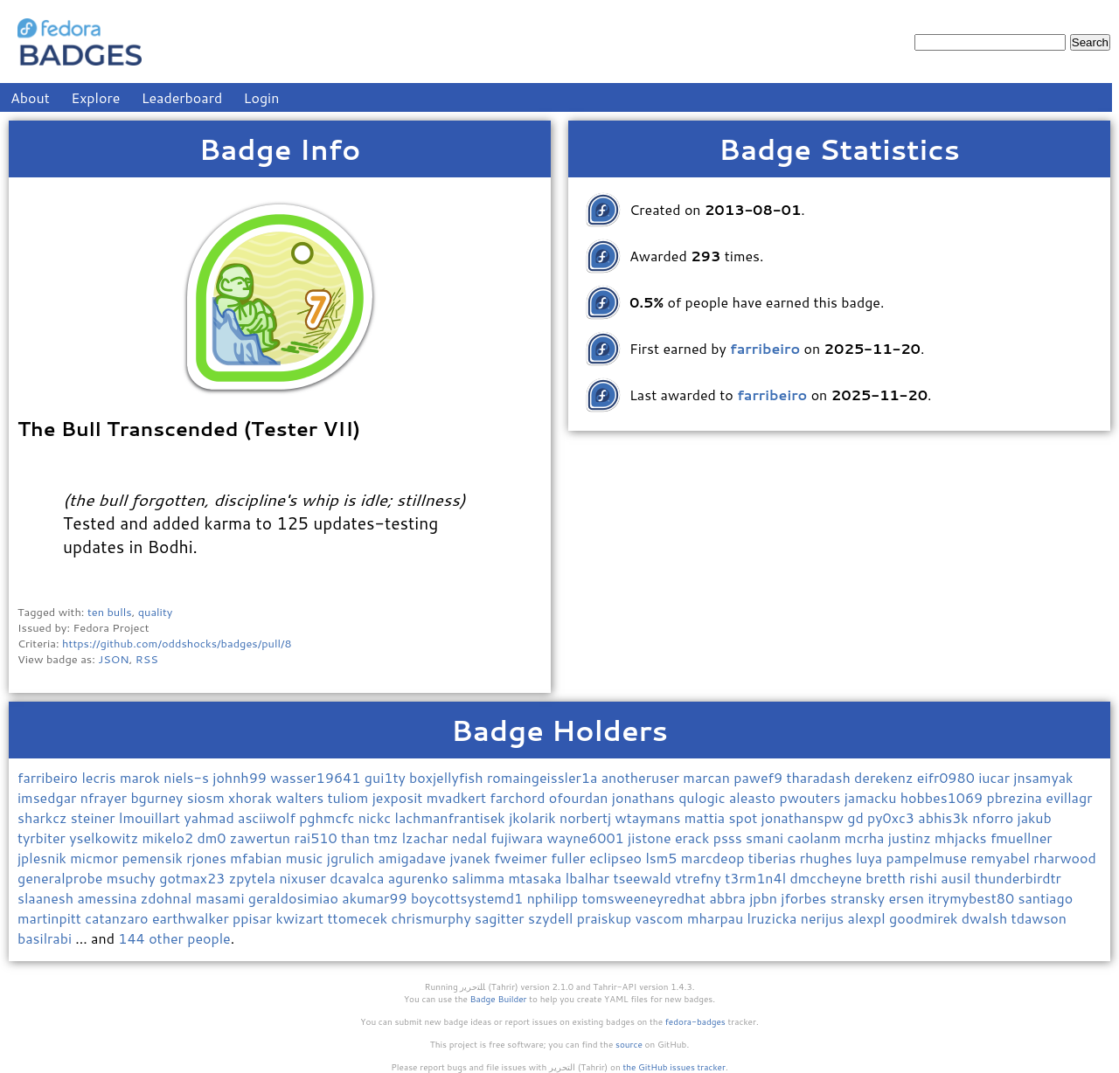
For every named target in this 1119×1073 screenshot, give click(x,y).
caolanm (816, 837)
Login (262, 97)
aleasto (754, 797)
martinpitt (51, 918)
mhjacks (962, 837)
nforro (994, 817)
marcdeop (714, 858)
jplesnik (43, 858)
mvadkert (458, 797)
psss (729, 837)
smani (767, 837)
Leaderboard (182, 97)
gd (857, 817)
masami (222, 898)
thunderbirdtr (1018, 878)
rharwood (1064, 858)
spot (745, 817)
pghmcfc (328, 817)
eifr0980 (947, 777)
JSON (113, 659)
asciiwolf (268, 817)
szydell (552, 918)
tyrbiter (43, 837)
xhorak (251, 797)
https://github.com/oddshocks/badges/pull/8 (177, 643)
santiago (1045, 898)
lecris (100, 777)
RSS (147, 659)
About (30, 97)
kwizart (301, 918)
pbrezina (1016, 797)
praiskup (606, 918)
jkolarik (534, 817)
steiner (95, 817)
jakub (1035, 817)
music (306, 858)
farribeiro (49, 777)
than (357, 837)
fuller (570, 858)
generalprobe (62, 878)
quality (155, 612)
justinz (911, 837)
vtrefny (700, 878)
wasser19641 (317, 777)
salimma (480, 878)
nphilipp (554, 898)
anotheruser (642, 777)
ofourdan (580, 797)
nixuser (304, 878)
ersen (908, 898)
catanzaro (118, 918)
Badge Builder (498, 999)
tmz (387, 837)
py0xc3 (892, 817)
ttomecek (360, 918)
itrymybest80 (973, 898)
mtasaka (536, 878)
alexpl (869, 918)
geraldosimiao (295, 898)
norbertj (587, 817)
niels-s (187, 777)
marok (141, 777)
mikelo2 (169, 837)
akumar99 (376, 898)
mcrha (866, 837)
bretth (887, 878)
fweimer (522, 858)
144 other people (174, 938)
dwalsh (986, 918)
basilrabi (46, 938)
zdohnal (168, 898)
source (629, 1044)
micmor (96, 858)
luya (871, 858)
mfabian (258, 858)
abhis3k (945, 817)
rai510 (317, 837)
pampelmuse (928, 858)
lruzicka (774, 918)
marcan (708, 777)
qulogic (703, 797)
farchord (519, 797)
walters (301, 797)
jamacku (872, 797)
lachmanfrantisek (452, 817)
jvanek (471, 858)
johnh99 (241, 777)
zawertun (262, 837)
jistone (651, 837)
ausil (957, 878)
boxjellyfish (448, 777)
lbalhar (590, 878)
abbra (729, 898)
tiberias (774, 858)
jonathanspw (804, 817)
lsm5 (662, 858)
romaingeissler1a (544, 777)
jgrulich (353, 858)
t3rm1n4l (757, 878)
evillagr (1069, 797)
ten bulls (109, 612)
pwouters (811, 797)
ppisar (254, 918)
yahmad (211, 817)
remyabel (1002, 858)
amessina (108, 898)
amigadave (414, 858)
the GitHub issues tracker (674, 1067)
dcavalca (359, 878)
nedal (471, 837)
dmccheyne (827, 878)
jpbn (765, 898)
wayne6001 (587, 837)
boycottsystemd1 (469, 898)
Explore (95, 97)
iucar (995, 777)
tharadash (821, 777)
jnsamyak (1043, 777)
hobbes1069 (943, 797)
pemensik (154, 858)
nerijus (824, 918)
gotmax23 (193, 878)
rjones (208, 858)
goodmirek (925, 918)
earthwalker (192, 918)
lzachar (427, 837)
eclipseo (617, 858)
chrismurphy (433, 918)
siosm (207, 797)
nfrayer (105, 797)
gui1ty (387, 777)
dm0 (213, 837)
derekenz (885, 777)
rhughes (828, 858)
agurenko (420, 878)
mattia (707, 817)
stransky (860, 898)
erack (694, 837)
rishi (925, 878)
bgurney (158, 797)
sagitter (501, 918)
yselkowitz (105, 837)
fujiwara (518, 837)
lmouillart (151, 817)
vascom (661, 918)
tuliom (350, 797)
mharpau (717, 918)
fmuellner (1021, 837)
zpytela (254, 878)
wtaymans (649, 817)
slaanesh (47, 898)
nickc (376, 817)
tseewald (644, 878)
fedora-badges (695, 1021)
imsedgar (48, 797)
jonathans (645, 797)
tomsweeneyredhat (646, 898)
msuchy (133, 878)
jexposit (399, 797)
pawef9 (759, 777)
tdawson (1039, 918)
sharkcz (44, 817)
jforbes (805, 898)
